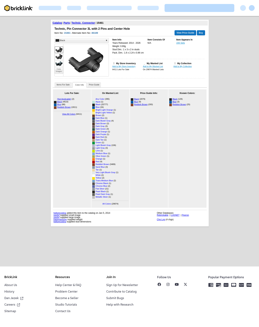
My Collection (184, 63)
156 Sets (180, 43)
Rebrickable (162, 215)
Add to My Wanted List (153, 66)
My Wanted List (155, 63)
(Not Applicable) (64, 99)
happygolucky (60, 219)
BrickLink (10, 277)
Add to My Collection (182, 66)
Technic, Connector (83, 22)
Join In (111, 277)
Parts (66, 22)
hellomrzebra (60, 213)
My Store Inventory (126, 63)
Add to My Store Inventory (123, 66)
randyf (57, 215)
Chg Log (161, 219)
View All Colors (68, 114)
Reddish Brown (64, 107)
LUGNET (175, 215)
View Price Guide (185, 33)
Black (59, 102)
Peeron (185, 215)
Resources (62, 277)
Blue (59, 104)
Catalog (57, 22)
